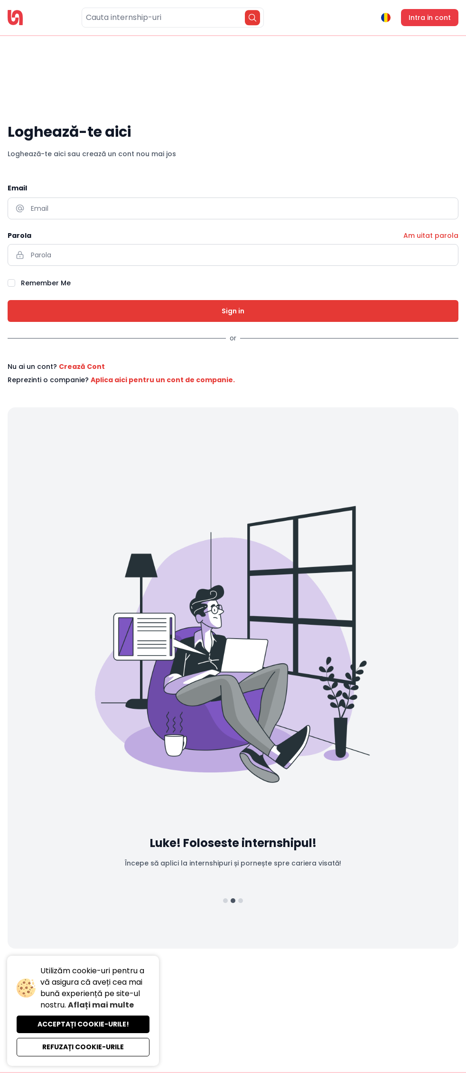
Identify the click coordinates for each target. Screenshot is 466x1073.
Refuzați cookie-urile (83, 1047)
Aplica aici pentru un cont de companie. (163, 380)
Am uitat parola (430, 235)
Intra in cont (430, 17)
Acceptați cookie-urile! (83, 1024)
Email (17, 188)
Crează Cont (82, 366)
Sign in (233, 311)
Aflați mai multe (101, 1004)
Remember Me (46, 283)
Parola (19, 235)
